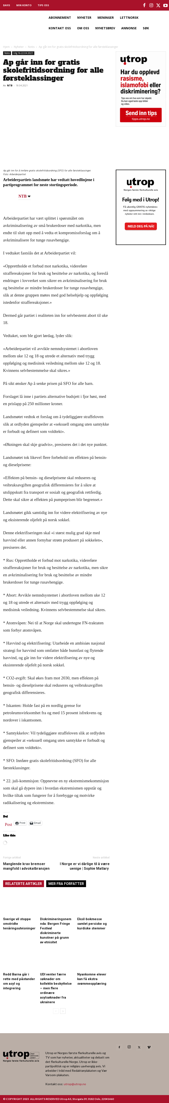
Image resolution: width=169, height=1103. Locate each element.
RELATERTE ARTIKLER (23, 884)
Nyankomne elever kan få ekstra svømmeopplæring (91, 979)
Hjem (6, 47)
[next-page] (63, 1011)
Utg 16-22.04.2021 (23, 53)
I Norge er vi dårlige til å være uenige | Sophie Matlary (85, 866)
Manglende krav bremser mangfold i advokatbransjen (26, 866)
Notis (31, 47)
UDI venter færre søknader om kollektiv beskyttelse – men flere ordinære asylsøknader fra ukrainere (56, 988)
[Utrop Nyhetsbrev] (141, 243)
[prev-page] (56, 1011)
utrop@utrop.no (75, 1084)
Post (8, 823)
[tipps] (141, 125)
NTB (9, 85)
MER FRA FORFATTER (66, 884)
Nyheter (19, 47)
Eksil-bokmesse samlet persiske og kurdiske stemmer (92, 923)
